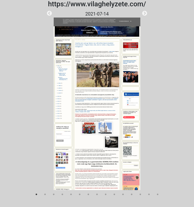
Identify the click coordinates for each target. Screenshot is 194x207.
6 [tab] (80, 194)
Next (145, 13)
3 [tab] (54, 194)
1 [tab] (36, 194)
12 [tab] (132, 194)
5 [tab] (71, 194)
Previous (49, 13)
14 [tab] (149, 194)
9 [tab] (106, 194)
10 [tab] (114, 194)
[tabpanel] (97, 100)
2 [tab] (45, 194)
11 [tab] (123, 194)
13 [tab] (140, 194)
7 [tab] (88, 194)
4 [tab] (62, 194)
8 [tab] (97, 194)
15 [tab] (158, 194)
